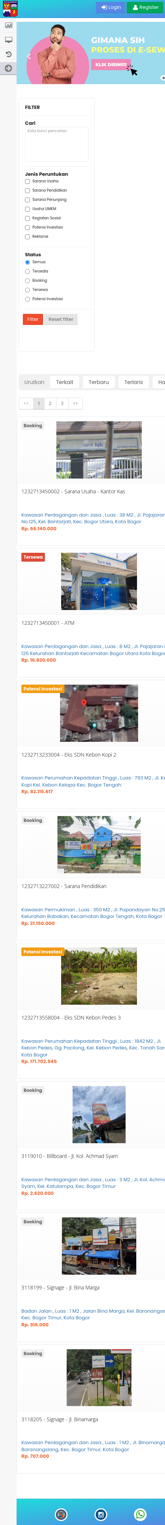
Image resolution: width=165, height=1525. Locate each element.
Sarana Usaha (42, 181)
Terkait (64, 382)
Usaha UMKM (40, 209)
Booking (36, 280)
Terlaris (133, 382)
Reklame (36, 236)
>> (75, 403)
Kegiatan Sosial (43, 218)
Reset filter (61, 319)
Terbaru (99, 382)
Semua (35, 262)
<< (26, 403)
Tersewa (36, 289)
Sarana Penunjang (46, 199)
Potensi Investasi (44, 227)
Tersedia (36, 271)
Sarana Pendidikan (46, 190)
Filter (33, 319)
